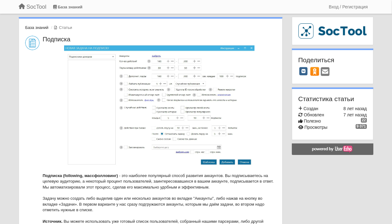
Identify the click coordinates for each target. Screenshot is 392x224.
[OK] (314, 71)
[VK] (304, 71)
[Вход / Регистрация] (348, 7)
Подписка (56, 39)
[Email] (325, 72)
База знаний (37, 27)
